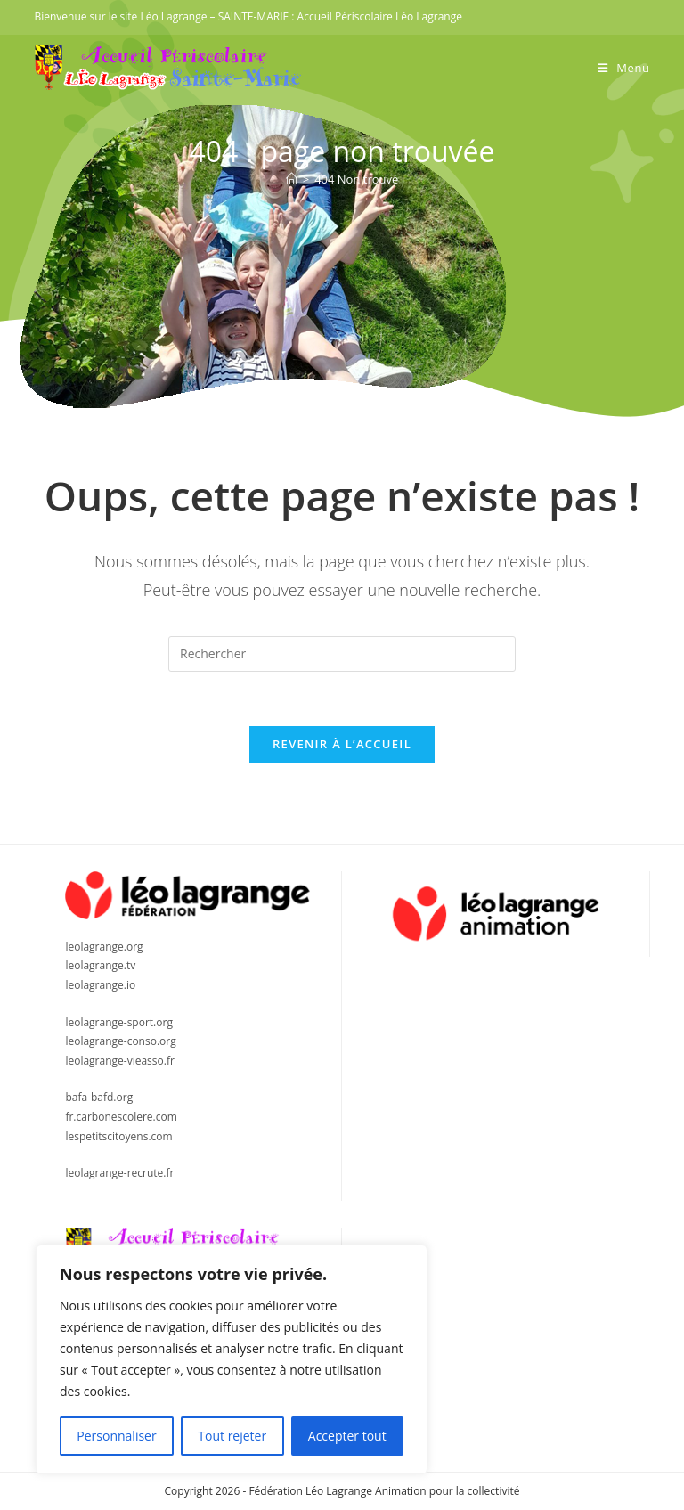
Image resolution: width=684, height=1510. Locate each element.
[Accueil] (291, 179)
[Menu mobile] (624, 68)
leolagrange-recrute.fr (119, 1172)
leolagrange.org (103, 946)
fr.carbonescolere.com (120, 1116)
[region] (232, 1359)
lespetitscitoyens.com (118, 1136)
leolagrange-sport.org (119, 1022)
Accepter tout (347, 1435)
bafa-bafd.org (99, 1097)
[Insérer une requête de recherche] (342, 654)
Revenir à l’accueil (342, 744)
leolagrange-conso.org (120, 1041)
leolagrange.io (100, 984)
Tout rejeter (232, 1435)
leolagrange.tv (100, 965)
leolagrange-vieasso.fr (119, 1060)
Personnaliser (116, 1435)
